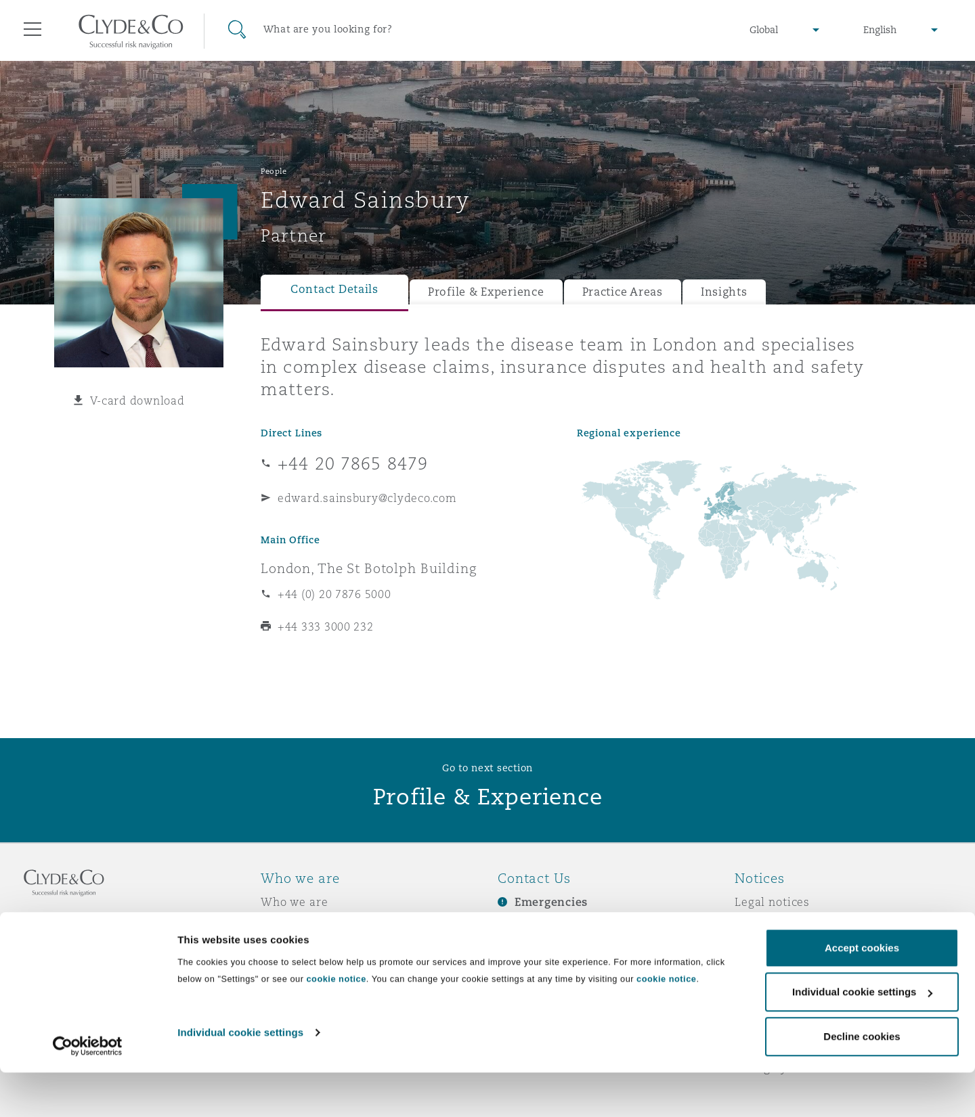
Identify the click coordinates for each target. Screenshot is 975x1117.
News (276, 949)
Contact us (528, 950)
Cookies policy (776, 949)
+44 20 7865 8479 (353, 463)
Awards (282, 925)
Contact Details (334, 289)
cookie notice (336, 1023)
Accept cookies (862, 992)
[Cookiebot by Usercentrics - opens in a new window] (87, 1090)
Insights (724, 292)
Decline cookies (861, 1081)
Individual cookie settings (240, 1076)
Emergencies (551, 902)
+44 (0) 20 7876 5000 (334, 594)
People (273, 171)
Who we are (294, 902)
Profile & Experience (486, 292)
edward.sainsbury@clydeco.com (367, 498)
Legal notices (772, 902)
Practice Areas (622, 292)
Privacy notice (775, 925)
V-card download (137, 400)
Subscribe (525, 926)
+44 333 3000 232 (326, 626)
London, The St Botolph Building (369, 568)
